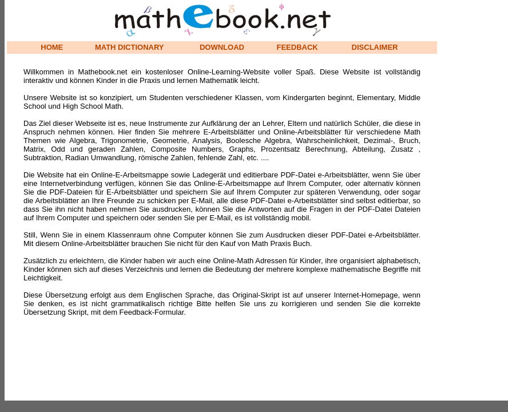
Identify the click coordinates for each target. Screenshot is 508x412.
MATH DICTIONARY (129, 47)
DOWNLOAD (222, 47)
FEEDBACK (297, 47)
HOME (52, 47)
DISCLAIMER (375, 47)
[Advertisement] (473, 171)
